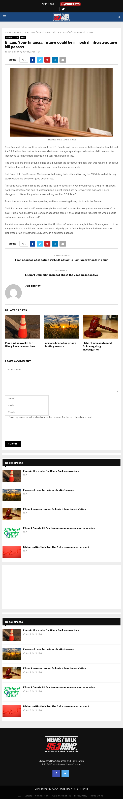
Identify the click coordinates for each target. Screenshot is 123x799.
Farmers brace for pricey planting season (60, 345)
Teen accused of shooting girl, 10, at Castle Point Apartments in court (61, 260)
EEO (19, 796)
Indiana (9, 38)
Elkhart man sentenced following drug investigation (97, 346)
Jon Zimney (13, 52)
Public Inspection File (61, 796)
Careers (28, 796)
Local (16, 38)
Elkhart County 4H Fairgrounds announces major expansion (59, 528)
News (23, 38)
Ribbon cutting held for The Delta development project (56, 547)
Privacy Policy (80, 796)
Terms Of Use (96, 796)
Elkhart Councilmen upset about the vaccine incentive (61, 274)
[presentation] (30, 430)
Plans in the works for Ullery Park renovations (20, 345)
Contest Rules (41, 796)
